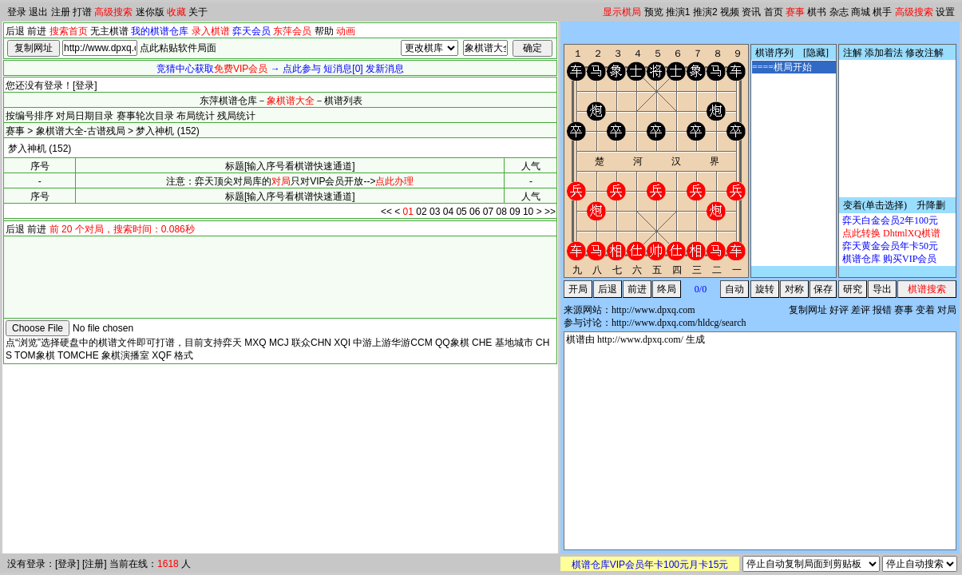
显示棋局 (622, 12)
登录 (16, 12)
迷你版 (150, 12)
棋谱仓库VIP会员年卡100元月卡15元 (650, 564)
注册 (60, 12)
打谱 (82, 12)
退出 (38, 12)
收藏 (176, 12)
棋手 (882, 12)
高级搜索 (113, 12)
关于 (198, 12)
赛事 (795, 12)
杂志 (839, 12)
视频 (729, 12)
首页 (773, 12)
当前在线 (128, 563)
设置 (945, 12)
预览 (653, 12)
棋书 (816, 12)
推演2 (705, 12)
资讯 (751, 12)
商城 (860, 12)
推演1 (678, 12)
